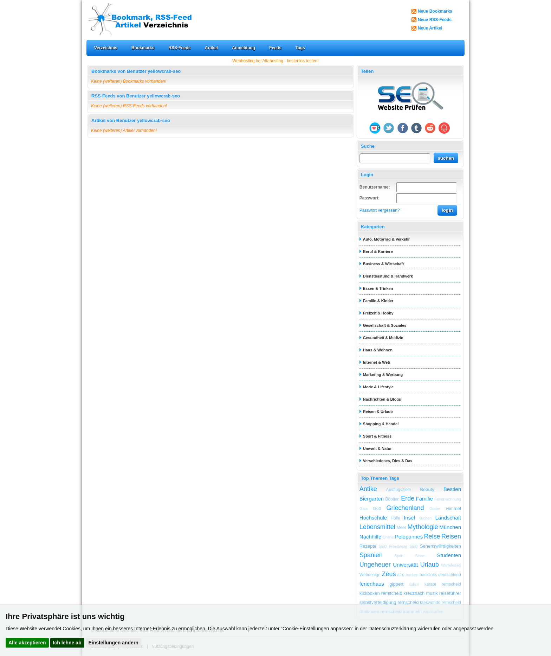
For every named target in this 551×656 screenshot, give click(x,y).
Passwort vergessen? (379, 210)
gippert (396, 584)
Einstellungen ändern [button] (113, 642)
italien (414, 584)
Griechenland (405, 507)
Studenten (449, 555)
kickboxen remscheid (380, 593)
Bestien (452, 489)
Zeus (389, 574)
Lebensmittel (377, 526)
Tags (300, 47)
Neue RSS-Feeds (435, 19)
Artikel (211, 47)
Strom (420, 556)
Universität (405, 565)
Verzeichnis (105, 47)
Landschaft (448, 518)
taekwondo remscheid (440, 602)
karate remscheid (442, 584)
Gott (377, 508)
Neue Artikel (430, 28)
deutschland (449, 574)
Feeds (275, 47)
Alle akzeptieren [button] (27, 642)
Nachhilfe (370, 537)
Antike (368, 488)
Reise (432, 536)
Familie (424, 499)
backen (412, 575)
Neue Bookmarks (435, 11)
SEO (413, 546)
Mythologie (423, 526)
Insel (409, 518)
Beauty (427, 489)
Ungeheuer (375, 564)
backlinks (428, 574)
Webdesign (370, 574)
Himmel (453, 508)
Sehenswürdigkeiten (440, 546)
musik (432, 593)
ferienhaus (371, 584)
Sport (398, 556)
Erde (407, 498)
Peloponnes (409, 537)
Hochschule (373, 518)
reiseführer (450, 593)
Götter (434, 509)
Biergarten (371, 499)
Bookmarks (142, 47)
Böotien (392, 499)
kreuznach (413, 593)
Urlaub (429, 564)
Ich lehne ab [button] (67, 642)
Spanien (371, 555)
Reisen (451, 536)
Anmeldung (243, 47)
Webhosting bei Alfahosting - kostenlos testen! (275, 60)
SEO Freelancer (392, 546)
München (450, 527)
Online (388, 537)
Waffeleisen (451, 565)
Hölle (395, 518)
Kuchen (425, 518)
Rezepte (367, 546)
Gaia (363, 509)
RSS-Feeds (179, 47)
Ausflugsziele (398, 489)
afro (400, 574)
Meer (401, 527)
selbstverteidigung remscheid (389, 602)
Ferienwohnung (447, 499)
